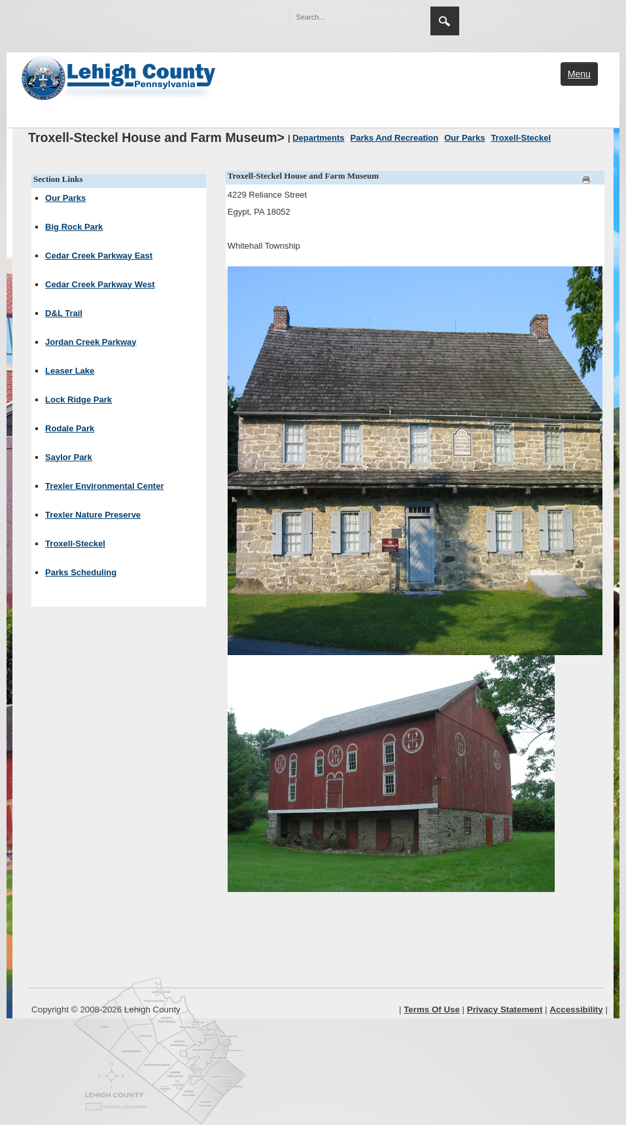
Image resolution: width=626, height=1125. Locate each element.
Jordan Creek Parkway (90, 342)
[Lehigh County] (120, 76)
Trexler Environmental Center (104, 486)
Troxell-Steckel (75, 543)
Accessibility (576, 1009)
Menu (579, 74)
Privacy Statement (505, 1009)
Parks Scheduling (80, 572)
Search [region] (444, 21)
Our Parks (65, 198)
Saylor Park (68, 457)
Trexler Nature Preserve (93, 515)
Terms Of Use (432, 1009)
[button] (392, 16)
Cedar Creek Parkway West (99, 284)
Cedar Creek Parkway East (98, 255)
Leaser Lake (69, 371)
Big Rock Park (74, 227)
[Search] (346, 17)
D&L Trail (63, 313)
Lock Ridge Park (78, 399)
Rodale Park (69, 428)
